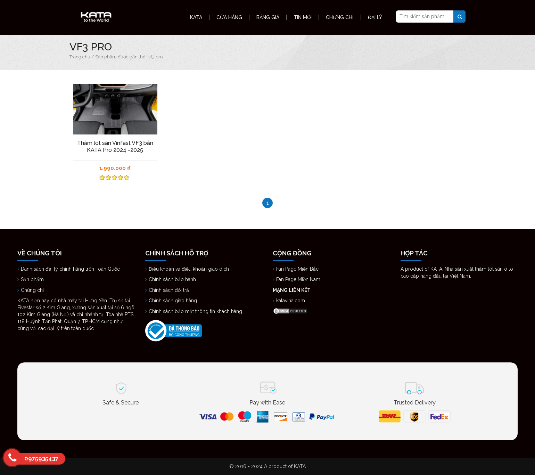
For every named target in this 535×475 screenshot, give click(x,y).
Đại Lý (375, 17)
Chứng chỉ (33, 290)
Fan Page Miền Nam (299, 279)
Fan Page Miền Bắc (298, 269)
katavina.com (290, 300)
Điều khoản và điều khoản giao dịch (189, 269)
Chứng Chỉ (340, 17)
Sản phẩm (32, 279)
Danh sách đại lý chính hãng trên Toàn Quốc (71, 269)
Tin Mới (303, 17)
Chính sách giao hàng (173, 300)
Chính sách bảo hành (172, 279)
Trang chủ (79, 56)
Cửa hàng (229, 17)
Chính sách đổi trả (169, 290)
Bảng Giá (267, 17)
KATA (196, 17)
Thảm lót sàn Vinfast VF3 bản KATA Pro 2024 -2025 (115, 146)
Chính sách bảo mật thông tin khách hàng (195, 311)
